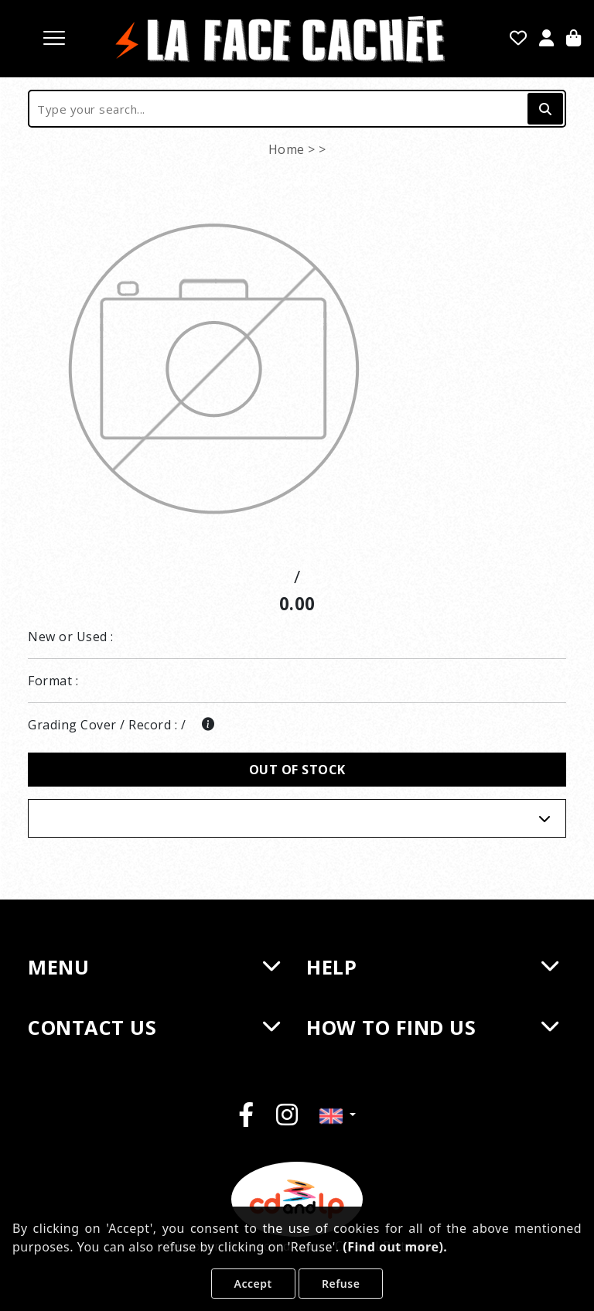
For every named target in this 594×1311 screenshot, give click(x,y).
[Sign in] (547, 39)
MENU (154, 966)
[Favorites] (518, 39)
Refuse (341, 1283)
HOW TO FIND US (432, 1027)
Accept (253, 1283)
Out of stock (297, 769)
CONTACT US (154, 1027)
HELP (432, 966)
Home (286, 149)
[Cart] (574, 39)
